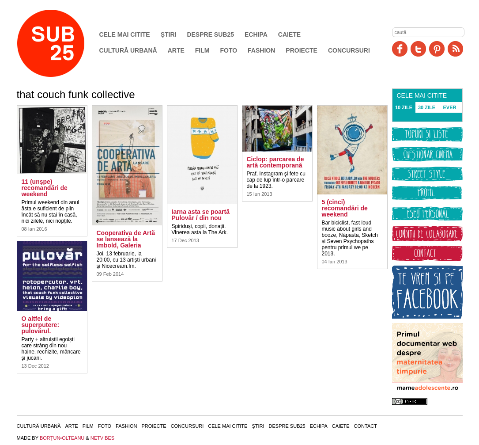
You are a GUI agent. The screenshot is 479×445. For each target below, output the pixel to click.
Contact (365, 426)
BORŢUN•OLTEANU (62, 438)
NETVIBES (102, 438)
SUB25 (61, 43)
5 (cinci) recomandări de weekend (345, 208)
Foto (228, 50)
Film (202, 50)
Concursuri (349, 50)
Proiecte (301, 50)
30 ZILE (426, 107)
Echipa (256, 34)
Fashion (261, 50)
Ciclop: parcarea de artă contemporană (275, 162)
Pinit (437, 49)
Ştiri (169, 34)
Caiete (289, 34)
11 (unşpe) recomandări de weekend (45, 188)
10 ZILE (403, 107)
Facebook (399, 49)
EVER (449, 107)
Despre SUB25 (210, 34)
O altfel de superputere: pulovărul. (41, 325)
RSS (455, 49)
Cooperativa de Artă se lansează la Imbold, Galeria (126, 239)
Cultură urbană (128, 50)
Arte (176, 50)
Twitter (418, 49)
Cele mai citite (124, 34)
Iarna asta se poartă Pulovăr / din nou (201, 214)
